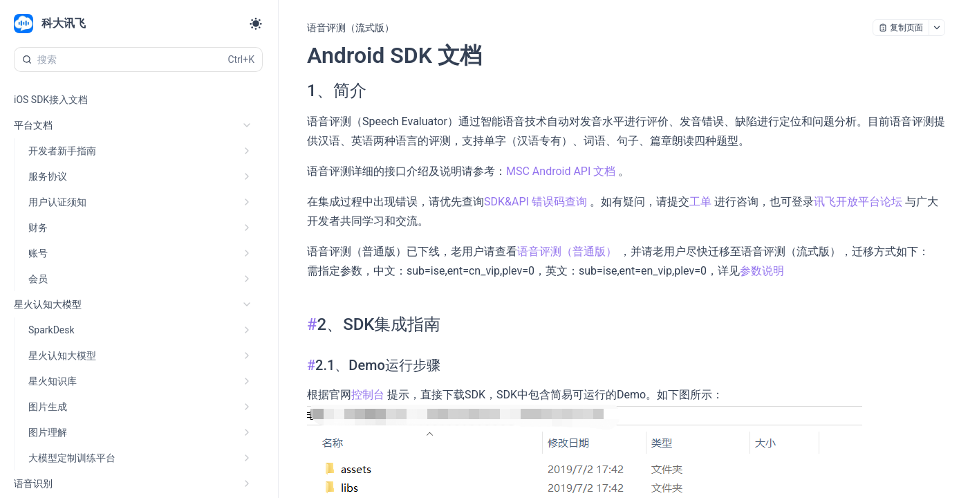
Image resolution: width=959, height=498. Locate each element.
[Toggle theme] (256, 23)
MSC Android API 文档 (562, 171)
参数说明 (762, 270)
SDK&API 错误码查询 (537, 201)
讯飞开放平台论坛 (859, 201)
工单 (701, 201)
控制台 (369, 394)
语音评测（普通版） (568, 251)
